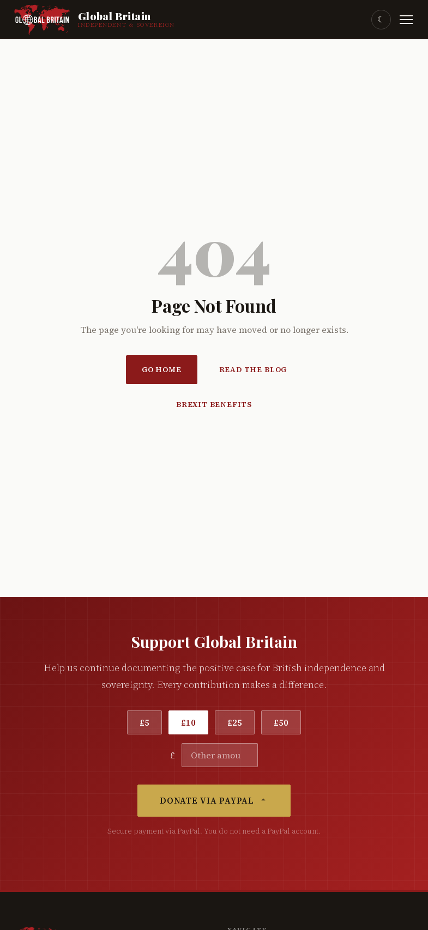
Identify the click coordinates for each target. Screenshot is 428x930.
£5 (144, 722)
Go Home (162, 369)
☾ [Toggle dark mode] (381, 19)
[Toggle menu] (406, 19)
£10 (188, 722)
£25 (234, 722)
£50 (281, 722)
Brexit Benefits (214, 404)
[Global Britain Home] (94, 19)
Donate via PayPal (214, 800)
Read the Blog (253, 369)
